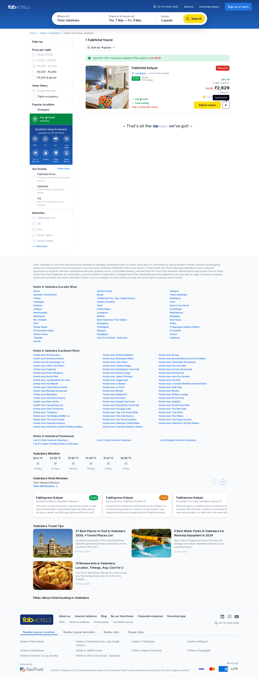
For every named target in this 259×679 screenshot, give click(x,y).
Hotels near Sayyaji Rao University (121, 405)
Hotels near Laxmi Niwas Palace (50, 387)
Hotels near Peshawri (114, 398)
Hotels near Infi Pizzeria (171, 373)
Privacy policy (101, 622)
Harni (100, 305)
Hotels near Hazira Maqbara (48, 373)
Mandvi (101, 316)
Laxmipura (102, 312)
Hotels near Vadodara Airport (49, 423)
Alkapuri (174, 291)
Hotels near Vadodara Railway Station (123, 426)
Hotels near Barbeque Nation (118, 358)
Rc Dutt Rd (175, 330)
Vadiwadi (175, 337)
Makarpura (39, 316)
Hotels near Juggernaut (115, 380)
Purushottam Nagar (43, 330)
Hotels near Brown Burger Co (49, 362)
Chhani (36, 298)
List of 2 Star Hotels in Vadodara (50, 440)
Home (32, 33)
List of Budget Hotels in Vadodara (178, 440)
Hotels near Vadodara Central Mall (121, 423)
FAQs (62, 622)
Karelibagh (175, 309)
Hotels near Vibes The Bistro (48, 365)
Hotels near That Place (171, 412)
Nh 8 (35, 323)
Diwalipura (175, 298)
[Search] (194, 18)
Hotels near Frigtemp (44, 369)
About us (189, 6)
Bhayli (100, 294)
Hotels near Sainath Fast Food (119, 401)
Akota (36, 291)
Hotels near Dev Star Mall (172, 365)
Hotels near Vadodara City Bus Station (179, 423)
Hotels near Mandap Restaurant (50, 390)
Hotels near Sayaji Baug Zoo (48, 405)
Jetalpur (37, 309)
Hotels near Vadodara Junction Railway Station (58, 426)
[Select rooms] (207, 105)
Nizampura (102, 323)
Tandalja (37, 337)
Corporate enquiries (150, 616)
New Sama (175, 319)
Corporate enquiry (209, 6)
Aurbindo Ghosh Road (45, 294)
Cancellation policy (123, 622)
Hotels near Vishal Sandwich (118, 355)
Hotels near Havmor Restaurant (175, 369)
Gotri (172, 301)
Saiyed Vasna (40, 334)
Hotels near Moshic (169, 390)
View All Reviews (46, 486)
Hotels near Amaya (169, 355)
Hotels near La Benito (114, 383)
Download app (176, 616)
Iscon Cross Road (179, 305)
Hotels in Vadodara (50, 33)
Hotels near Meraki (113, 390)
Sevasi (173, 334)
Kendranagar (40, 312)
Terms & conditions (79, 622)
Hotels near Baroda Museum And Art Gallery (182, 358)
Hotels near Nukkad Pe (115, 394)
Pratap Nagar (40, 327)
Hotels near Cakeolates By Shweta (177, 362)
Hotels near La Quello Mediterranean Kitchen (183, 383)
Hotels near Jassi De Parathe (174, 376)
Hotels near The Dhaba (171, 416)
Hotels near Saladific (170, 401)
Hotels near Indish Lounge (117, 373)
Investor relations (86, 616)
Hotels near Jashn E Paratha (117, 376)
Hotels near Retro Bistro (46, 401)
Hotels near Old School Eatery (49, 398)
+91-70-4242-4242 (165, 6)
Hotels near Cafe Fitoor (115, 362)
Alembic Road (104, 291)
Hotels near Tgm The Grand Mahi (120, 412)
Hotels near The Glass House (49, 419)
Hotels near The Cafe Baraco (118, 416)
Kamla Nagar (104, 309)
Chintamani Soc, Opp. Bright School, (116, 298)
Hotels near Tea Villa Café (172, 408)
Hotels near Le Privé (113, 387)
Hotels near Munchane (45, 394)
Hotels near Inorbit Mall (45, 376)
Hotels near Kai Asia (169, 380)
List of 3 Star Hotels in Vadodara (114, 440)
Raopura (101, 330)
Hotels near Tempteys (45, 412)
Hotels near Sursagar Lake (117, 408)
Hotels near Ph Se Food (171, 398)
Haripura (37, 305)
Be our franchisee (122, 616)
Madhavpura (176, 312)
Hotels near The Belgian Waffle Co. (52, 416)
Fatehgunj (38, 301)
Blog (104, 616)
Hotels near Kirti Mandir (45, 383)
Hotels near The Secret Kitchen (119, 419)
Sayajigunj (102, 334)
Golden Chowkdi (106, 301)
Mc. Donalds (40, 319)
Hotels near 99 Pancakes (46, 355)
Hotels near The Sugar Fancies (175, 419)
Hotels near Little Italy (170, 387)
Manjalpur (175, 316)
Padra (173, 323)
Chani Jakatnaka (178, 294)
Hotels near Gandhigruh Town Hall (121, 369)
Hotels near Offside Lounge (173, 394)
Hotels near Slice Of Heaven (48, 408)
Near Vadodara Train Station (112, 319)
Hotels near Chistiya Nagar (117, 365)
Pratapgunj (102, 327)
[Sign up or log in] (238, 7)
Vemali (36, 341)
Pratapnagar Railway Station (184, 327)
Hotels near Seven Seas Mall (174, 405)
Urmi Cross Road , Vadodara (112, 337)
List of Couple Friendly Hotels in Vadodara (55, 443)
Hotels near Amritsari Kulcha (48, 358)
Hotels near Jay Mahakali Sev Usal (51, 380)
